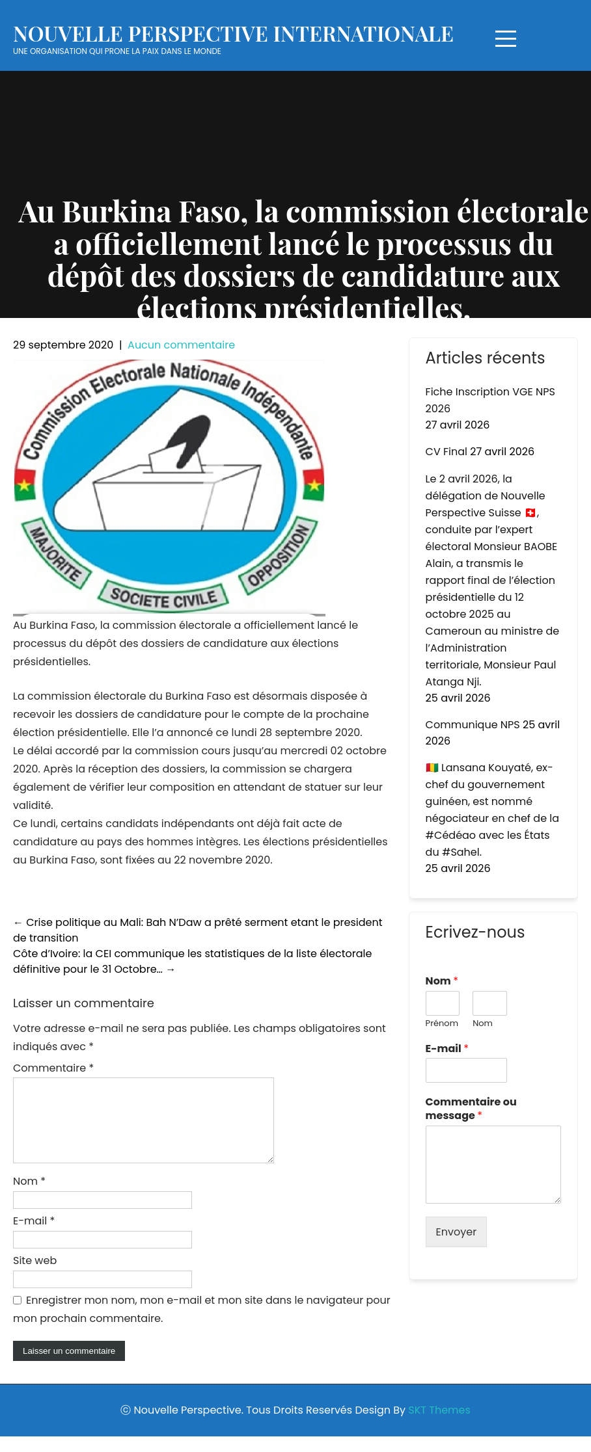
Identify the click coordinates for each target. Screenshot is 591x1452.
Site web (35, 1276)
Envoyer (456, 1231)
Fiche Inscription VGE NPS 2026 (490, 400)
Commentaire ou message (471, 1109)
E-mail (34, 1236)
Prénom (442, 1023)
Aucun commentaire (181, 344)
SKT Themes (439, 1425)
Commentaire (53, 1068)
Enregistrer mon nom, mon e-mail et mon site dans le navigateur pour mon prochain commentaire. (202, 1324)
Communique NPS (473, 724)
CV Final (446, 451)
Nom (29, 1196)
